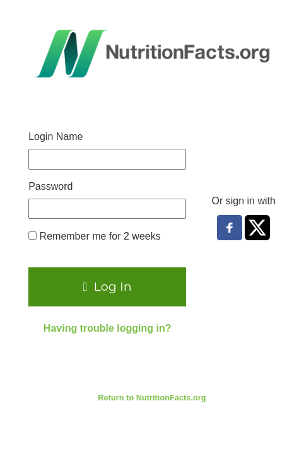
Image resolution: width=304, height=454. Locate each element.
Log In (107, 286)
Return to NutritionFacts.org (152, 397)
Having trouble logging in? (108, 328)
